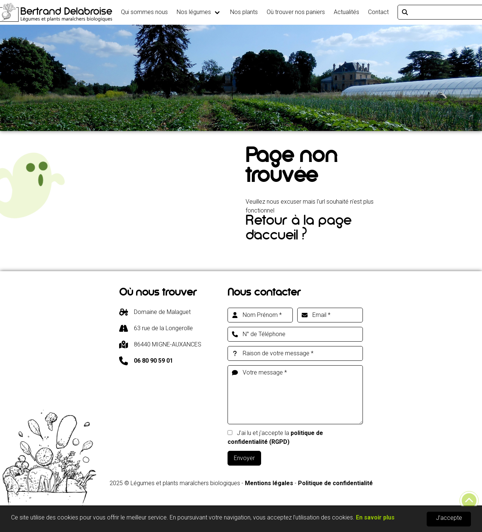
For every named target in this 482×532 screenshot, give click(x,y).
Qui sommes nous (144, 11)
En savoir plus (375, 517)
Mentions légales (269, 483)
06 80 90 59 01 (153, 360)
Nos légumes (194, 11)
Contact (378, 11)
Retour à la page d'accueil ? (298, 230)
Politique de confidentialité (335, 483)
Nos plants (244, 11)
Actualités (346, 11)
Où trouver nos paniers (296, 11)
